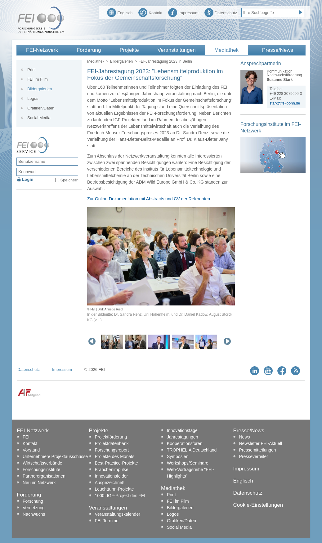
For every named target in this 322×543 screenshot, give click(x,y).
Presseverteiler (253, 456)
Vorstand (31, 449)
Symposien (177, 456)
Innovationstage (182, 430)
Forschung (33, 501)
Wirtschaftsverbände (42, 463)
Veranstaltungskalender (117, 514)
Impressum (183, 12)
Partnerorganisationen (44, 476)
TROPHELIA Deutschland (192, 449)
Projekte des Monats (115, 456)
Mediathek (226, 50)
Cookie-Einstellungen (258, 505)
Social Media (38, 117)
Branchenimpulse (111, 469)
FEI (26, 436)
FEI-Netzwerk (42, 50)
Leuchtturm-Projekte (114, 489)
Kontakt (150, 12)
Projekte (129, 50)
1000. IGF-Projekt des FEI (120, 495)
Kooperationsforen (184, 443)
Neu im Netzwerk (39, 482)
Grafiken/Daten (40, 108)
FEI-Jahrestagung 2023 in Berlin (165, 61)
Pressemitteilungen (257, 449)
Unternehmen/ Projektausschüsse (55, 456)
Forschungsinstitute (41, 469)
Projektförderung (111, 436)
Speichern (69, 180)
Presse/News (277, 50)
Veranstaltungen (177, 50)
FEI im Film (37, 79)
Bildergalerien (121, 61)
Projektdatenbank (112, 443)
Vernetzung (34, 507)
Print (31, 69)
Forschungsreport (112, 449)
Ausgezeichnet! (110, 482)
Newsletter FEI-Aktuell (260, 443)
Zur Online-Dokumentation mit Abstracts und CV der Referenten (148, 198)
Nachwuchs (34, 514)
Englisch (119, 12)
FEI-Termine (107, 520)
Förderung (89, 50)
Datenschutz (220, 12)
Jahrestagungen (182, 436)
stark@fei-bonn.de (285, 103)
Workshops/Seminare (187, 463)
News (244, 436)
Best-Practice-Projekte (116, 463)
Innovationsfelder (111, 476)
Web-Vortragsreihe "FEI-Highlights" (190, 472)
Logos (32, 98)
